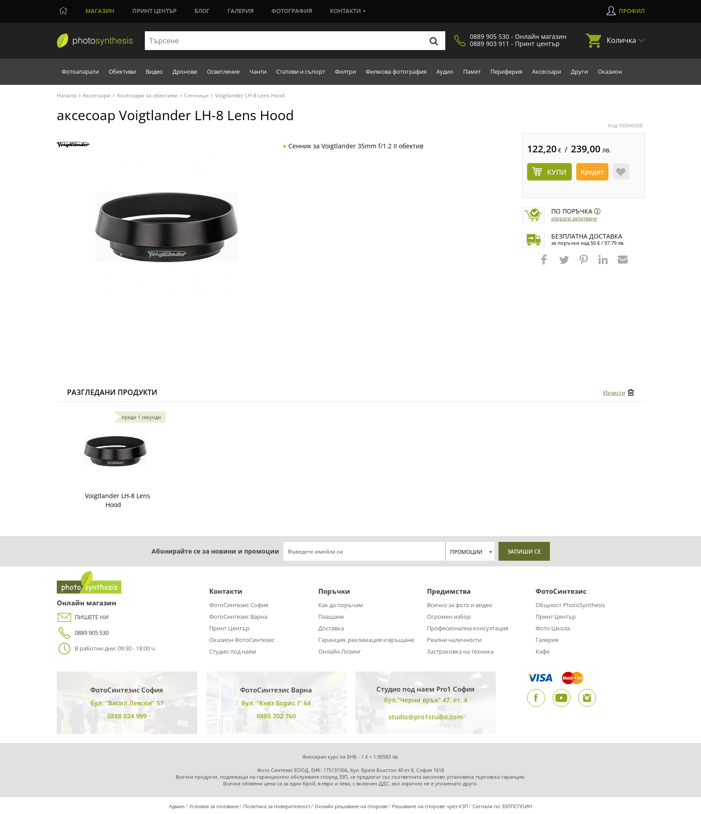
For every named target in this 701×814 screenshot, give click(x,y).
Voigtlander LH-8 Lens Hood (117, 500)
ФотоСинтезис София (238, 605)
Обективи (122, 71)
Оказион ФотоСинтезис (241, 640)
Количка (621, 40)
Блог (202, 11)
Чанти (257, 71)
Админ (177, 806)
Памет (472, 71)
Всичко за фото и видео (459, 605)
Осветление (223, 71)
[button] (545, 264)
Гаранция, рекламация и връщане (366, 640)
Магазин (99, 11)
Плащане (331, 617)
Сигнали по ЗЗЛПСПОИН (502, 806)
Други (579, 71)
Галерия (240, 11)
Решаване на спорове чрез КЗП (430, 806)
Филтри (345, 71)
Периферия (506, 71)
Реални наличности (454, 640)
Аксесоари (546, 71)
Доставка (331, 628)
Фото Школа (553, 628)
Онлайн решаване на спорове (351, 806)
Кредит (592, 172)
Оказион (610, 71)
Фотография (291, 11)
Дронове (185, 71)
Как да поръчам (340, 605)
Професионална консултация (467, 628)
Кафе (542, 651)
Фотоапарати (80, 71)
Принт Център (229, 628)
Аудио (444, 71)
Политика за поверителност (276, 806)
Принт (154, 11)
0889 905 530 (83, 633)
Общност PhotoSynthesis (570, 605)
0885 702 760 (276, 716)
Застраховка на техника (460, 651)
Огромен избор (449, 617)
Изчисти (614, 392)
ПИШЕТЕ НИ (83, 617)
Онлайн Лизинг (339, 651)
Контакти (345, 11)
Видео (154, 71)
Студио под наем (232, 651)
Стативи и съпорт (300, 71)
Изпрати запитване (574, 218)
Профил (632, 11)
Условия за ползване (214, 806)
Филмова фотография (396, 71)
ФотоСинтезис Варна (238, 617)
